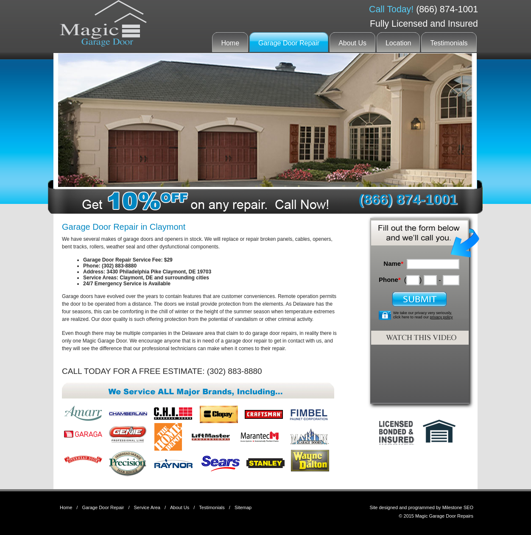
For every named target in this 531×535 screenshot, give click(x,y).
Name (393, 263)
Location (398, 43)
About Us (352, 43)
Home (230, 43)
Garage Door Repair (288, 43)
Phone (390, 279)
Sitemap (243, 507)
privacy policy (441, 317)
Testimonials (448, 43)
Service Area (147, 507)
